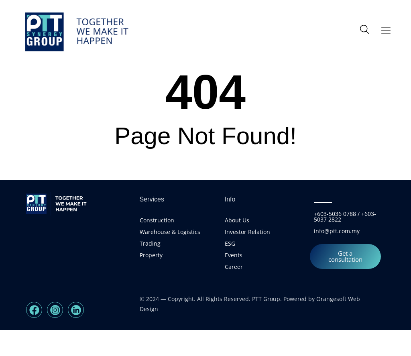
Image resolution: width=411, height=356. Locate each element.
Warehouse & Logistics (170, 258)
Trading (150, 269)
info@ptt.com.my (337, 257)
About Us (237, 246)
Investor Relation (247, 258)
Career (234, 293)
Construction (157, 246)
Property (151, 281)
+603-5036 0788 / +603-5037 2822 (345, 242)
